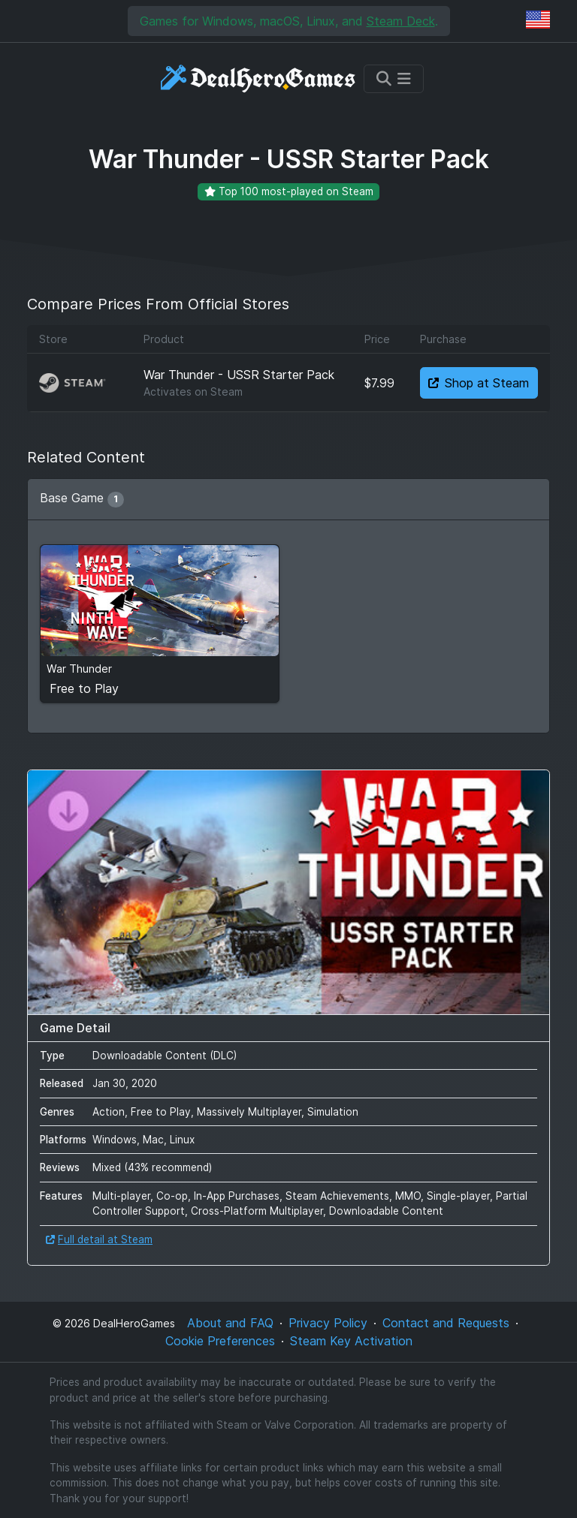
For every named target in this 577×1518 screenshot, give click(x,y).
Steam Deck (401, 21)
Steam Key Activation (351, 1340)
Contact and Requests (445, 1322)
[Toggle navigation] (394, 79)
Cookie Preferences (220, 1340)
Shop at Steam (478, 382)
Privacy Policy (327, 1322)
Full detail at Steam (99, 1239)
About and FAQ (230, 1322)
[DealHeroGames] (259, 78)
